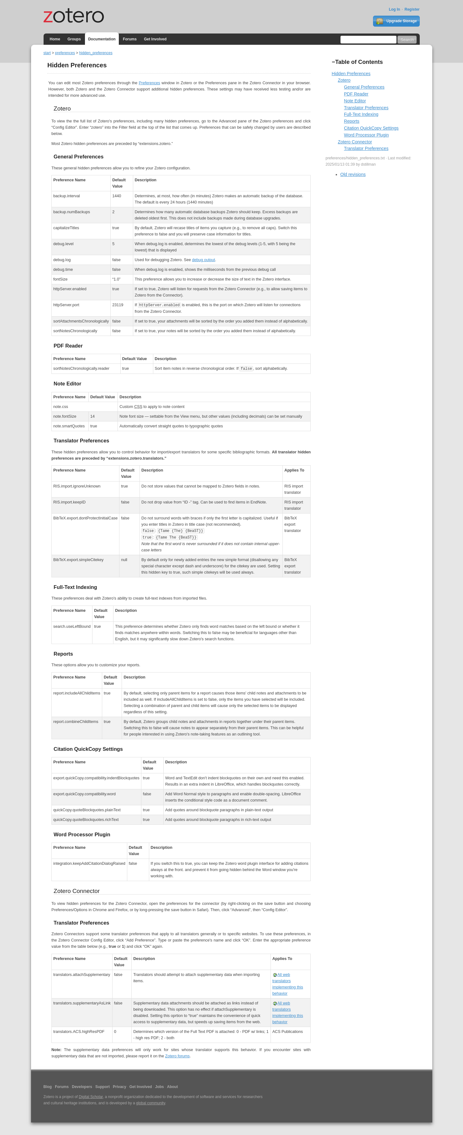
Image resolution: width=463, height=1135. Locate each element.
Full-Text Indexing (361, 114)
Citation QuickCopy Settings (371, 128)
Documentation (101, 39)
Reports (351, 121)
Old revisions (353, 174)
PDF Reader (356, 93)
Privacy (119, 1087)
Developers (82, 1087)
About (172, 1087)
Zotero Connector (355, 141)
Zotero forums (177, 1056)
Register (411, 9)
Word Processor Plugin (366, 134)
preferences (65, 53)
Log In (394, 9)
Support (102, 1087)
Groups (74, 39)
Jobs (159, 1087)
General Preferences (364, 87)
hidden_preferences (96, 53)
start (47, 53)
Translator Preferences (366, 107)
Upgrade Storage (396, 21)
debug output (203, 260)
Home (55, 39)
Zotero (344, 80)
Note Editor (355, 100)
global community (150, 1103)
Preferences (149, 83)
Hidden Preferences (351, 73)
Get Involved (155, 39)
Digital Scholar (91, 1097)
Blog (48, 1087)
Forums (130, 39)
